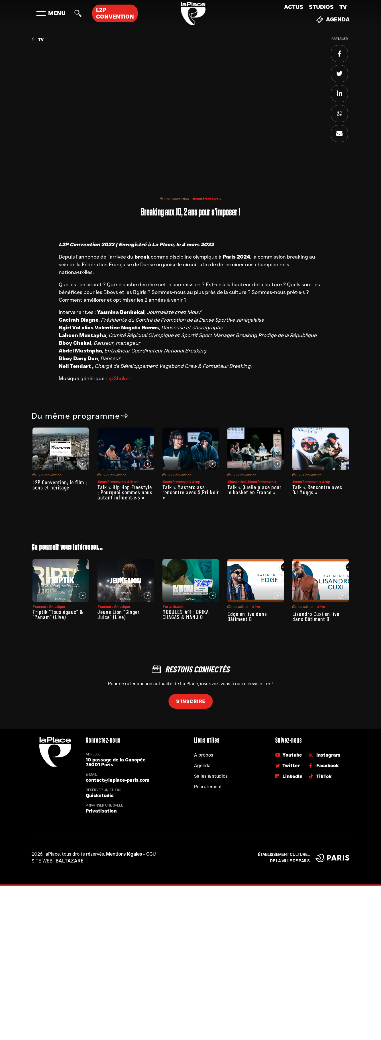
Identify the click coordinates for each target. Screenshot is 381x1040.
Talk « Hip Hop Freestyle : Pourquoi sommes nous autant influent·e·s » (124, 492)
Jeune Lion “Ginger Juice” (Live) (118, 614)
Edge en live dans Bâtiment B (247, 616)
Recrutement (208, 786)
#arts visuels (172, 606)
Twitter (287, 765)
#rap (196, 482)
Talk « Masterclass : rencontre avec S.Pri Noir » (190, 492)
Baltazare (70, 861)
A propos (203, 755)
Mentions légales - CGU (131, 854)
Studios (321, 7)
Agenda (333, 19)
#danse (133, 482)
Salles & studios (211, 776)
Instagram (324, 755)
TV (343, 7)
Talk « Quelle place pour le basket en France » (254, 489)
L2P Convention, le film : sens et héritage (59, 485)
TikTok (320, 776)
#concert (40, 606)
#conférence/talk (206, 199)
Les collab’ (237, 606)
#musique (57, 606)
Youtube (288, 755)
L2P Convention (174, 199)
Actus (293, 7)
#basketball (237, 482)
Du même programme (80, 416)
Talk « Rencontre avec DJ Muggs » (317, 489)
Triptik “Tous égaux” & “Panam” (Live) (57, 614)
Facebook (324, 765)
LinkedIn (288, 776)
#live (256, 606)
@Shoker (120, 378)
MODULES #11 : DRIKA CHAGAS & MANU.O (185, 614)
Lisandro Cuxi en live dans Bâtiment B (315, 616)
